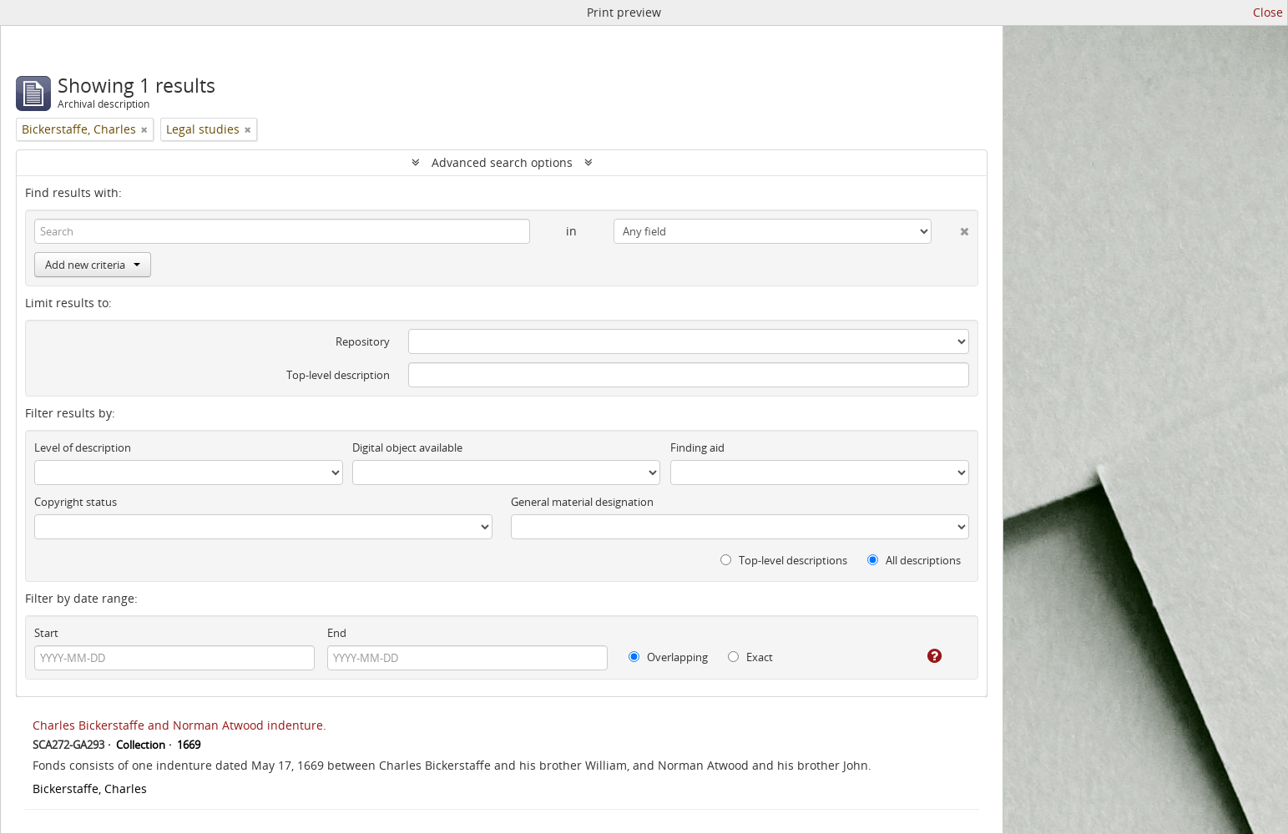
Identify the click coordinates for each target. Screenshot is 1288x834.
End (336, 632)
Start (46, 632)
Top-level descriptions (783, 560)
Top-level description (338, 374)
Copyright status (75, 501)
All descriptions (914, 560)
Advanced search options (502, 162)
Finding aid (697, 447)
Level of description (82, 447)
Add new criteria (92, 264)
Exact (750, 657)
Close (1268, 12)
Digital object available (407, 447)
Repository (363, 341)
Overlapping (668, 657)
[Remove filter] (144, 129)
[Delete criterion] (950, 228)
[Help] (923, 656)
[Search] (282, 231)
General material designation (582, 501)
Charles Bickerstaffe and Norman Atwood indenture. (179, 725)
